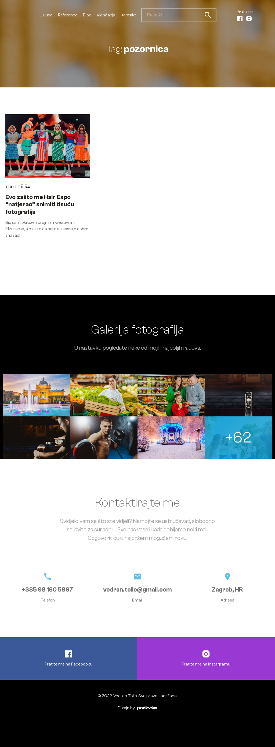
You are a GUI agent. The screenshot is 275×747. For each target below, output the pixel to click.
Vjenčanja (106, 15)
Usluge (46, 15)
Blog (87, 15)
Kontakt (128, 15)
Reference (68, 15)
